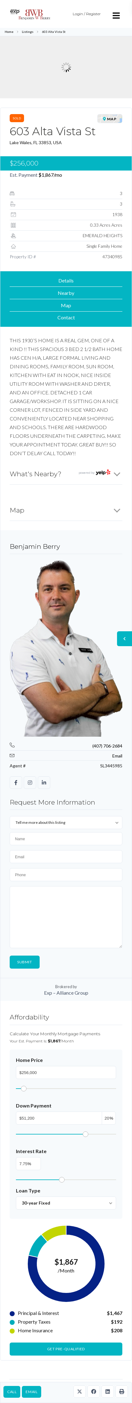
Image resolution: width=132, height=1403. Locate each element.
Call (12, 1391)
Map (66, 305)
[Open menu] (116, 15)
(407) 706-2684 (107, 745)
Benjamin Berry (35, 546)
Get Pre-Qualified (66, 1349)
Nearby (66, 293)
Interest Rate (31, 1151)
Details (66, 280)
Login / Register (87, 13)
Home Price (29, 1060)
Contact (66, 317)
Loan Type (28, 1190)
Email (31, 1391)
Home (9, 31)
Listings (27, 31)
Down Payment (33, 1105)
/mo (50, 175)
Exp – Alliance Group (66, 993)
